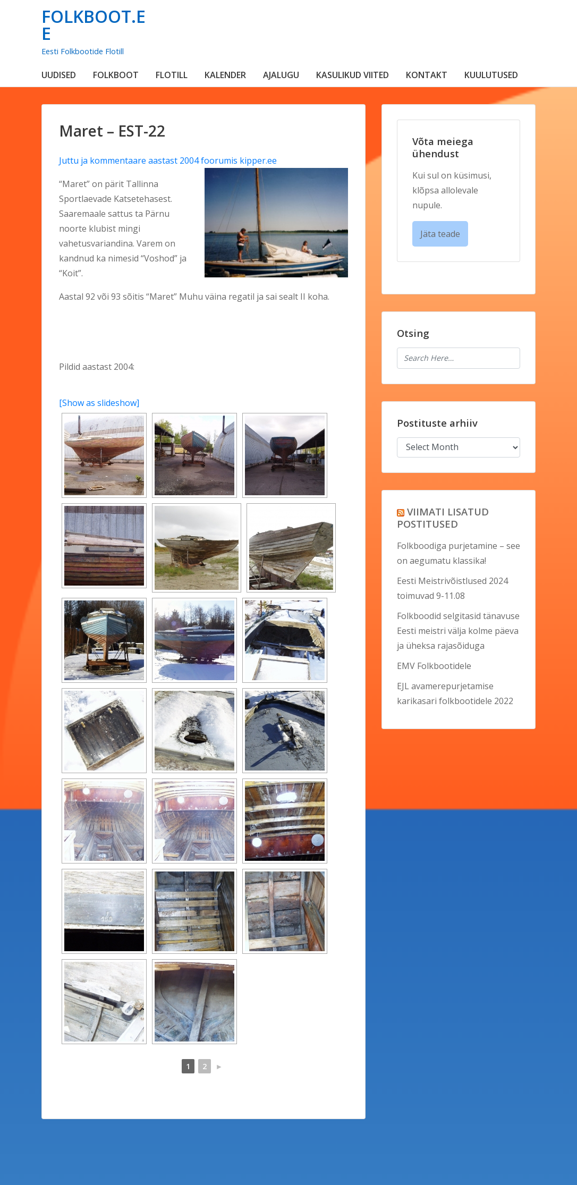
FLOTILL (172, 75)
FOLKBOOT (116, 75)
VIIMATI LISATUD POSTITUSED (443, 517)
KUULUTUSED (491, 75)
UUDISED (58, 75)
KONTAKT (426, 75)
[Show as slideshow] (99, 403)
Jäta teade (440, 234)
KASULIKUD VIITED (352, 75)
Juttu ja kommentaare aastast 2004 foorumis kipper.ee (168, 160)
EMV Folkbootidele (434, 666)
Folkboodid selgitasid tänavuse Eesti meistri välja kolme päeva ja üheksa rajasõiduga (458, 630)
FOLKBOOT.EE (93, 25)
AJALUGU (281, 75)
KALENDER (225, 75)
